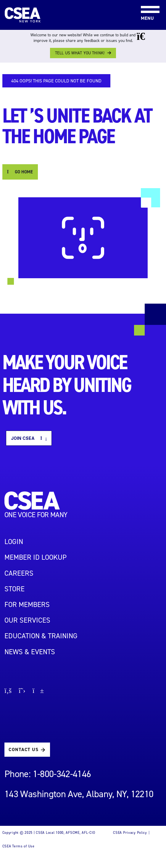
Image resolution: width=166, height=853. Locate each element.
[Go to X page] (22, 691)
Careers (18, 573)
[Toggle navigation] (145, 0)
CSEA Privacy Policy (130, 832)
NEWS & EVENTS (29, 652)
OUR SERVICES (27, 620)
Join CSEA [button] (29, 438)
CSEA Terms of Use (18, 846)
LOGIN (13, 541)
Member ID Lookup (35, 557)
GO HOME (20, 172)
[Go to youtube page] (38, 691)
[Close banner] (145, 36)
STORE (14, 589)
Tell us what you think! (79, 53)
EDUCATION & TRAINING (41, 636)
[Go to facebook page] (8, 691)
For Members (27, 604)
